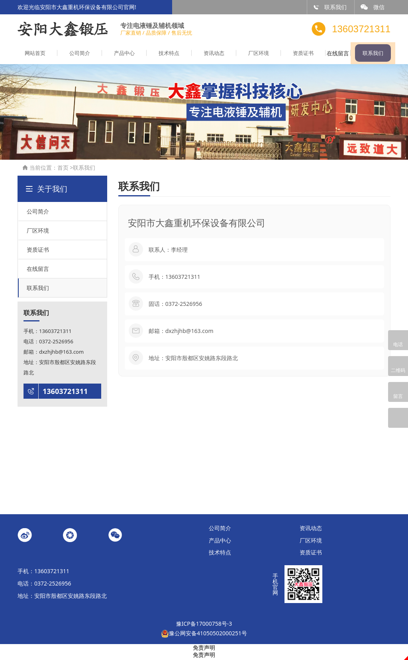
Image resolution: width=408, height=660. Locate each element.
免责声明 (204, 649)
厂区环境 (246, 55)
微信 (372, 7)
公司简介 (76, 55)
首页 (63, 169)
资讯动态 (204, 55)
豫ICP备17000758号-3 (204, 625)
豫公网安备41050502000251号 (204, 634)
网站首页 (34, 55)
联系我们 (330, 7)
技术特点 (161, 55)
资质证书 (289, 55)
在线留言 (331, 55)
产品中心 (119, 55)
